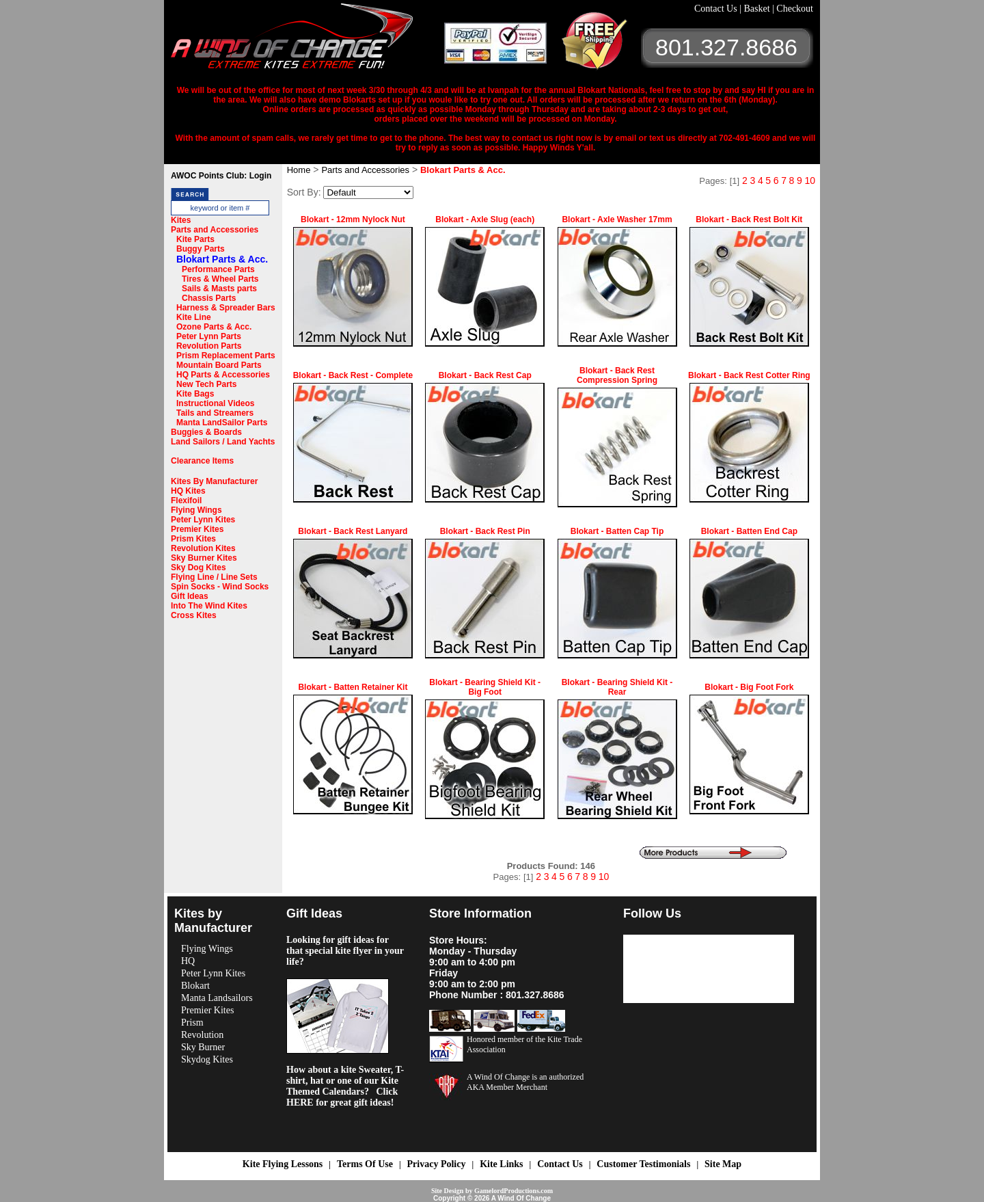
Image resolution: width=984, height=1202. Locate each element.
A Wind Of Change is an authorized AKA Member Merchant (525, 1082)
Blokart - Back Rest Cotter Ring (749, 375)
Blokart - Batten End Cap (749, 531)
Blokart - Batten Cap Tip (617, 531)
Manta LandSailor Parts (221, 422)
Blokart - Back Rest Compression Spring (617, 375)
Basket (757, 8)
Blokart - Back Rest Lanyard (352, 531)
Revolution (202, 1035)
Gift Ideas (189, 596)
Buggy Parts (200, 249)
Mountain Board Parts (219, 365)
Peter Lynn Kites (203, 519)
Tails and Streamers (215, 413)
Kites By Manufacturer (214, 481)
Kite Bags (195, 394)
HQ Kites (188, 491)
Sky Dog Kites (198, 567)
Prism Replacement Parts (225, 355)
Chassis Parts (209, 298)
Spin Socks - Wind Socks (220, 586)
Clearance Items (202, 461)
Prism (192, 1022)
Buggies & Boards (206, 432)
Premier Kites (197, 529)
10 (809, 180)
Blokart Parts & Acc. (222, 259)
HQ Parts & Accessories (223, 374)
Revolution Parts (208, 346)
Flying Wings (196, 510)
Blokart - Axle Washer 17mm (617, 219)
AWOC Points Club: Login (221, 176)
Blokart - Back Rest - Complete (353, 375)
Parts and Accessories (214, 230)
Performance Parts (218, 269)
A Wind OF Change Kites (307, 41)
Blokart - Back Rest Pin (485, 531)
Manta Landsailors (217, 998)
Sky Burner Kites (204, 558)
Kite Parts (195, 239)
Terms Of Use (365, 1164)
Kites (181, 220)
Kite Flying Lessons (283, 1164)
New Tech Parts (206, 384)
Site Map (723, 1164)
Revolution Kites (203, 548)
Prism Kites (193, 539)
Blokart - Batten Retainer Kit (352, 687)
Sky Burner (203, 1047)
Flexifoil (186, 500)
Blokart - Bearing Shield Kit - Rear (617, 687)
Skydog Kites (207, 1059)
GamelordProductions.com (513, 1190)
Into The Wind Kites (209, 606)
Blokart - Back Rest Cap (485, 375)
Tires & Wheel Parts (220, 279)
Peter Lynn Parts (208, 336)
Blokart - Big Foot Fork (749, 687)
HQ (188, 961)
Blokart (195, 985)
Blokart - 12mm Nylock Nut (353, 219)
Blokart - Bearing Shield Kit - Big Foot (485, 687)
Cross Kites (194, 615)
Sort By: (304, 192)
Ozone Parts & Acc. (213, 327)
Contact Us (716, 8)
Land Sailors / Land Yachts (223, 441)
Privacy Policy (436, 1164)
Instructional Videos (215, 403)
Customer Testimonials (643, 1164)
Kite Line (193, 317)
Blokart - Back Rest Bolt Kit (749, 219)
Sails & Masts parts (219, 288)
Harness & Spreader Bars (225, 307)
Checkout (794, 8)
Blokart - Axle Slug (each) (484, 219)
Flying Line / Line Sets (214, 577)
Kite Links (501, 1164)
